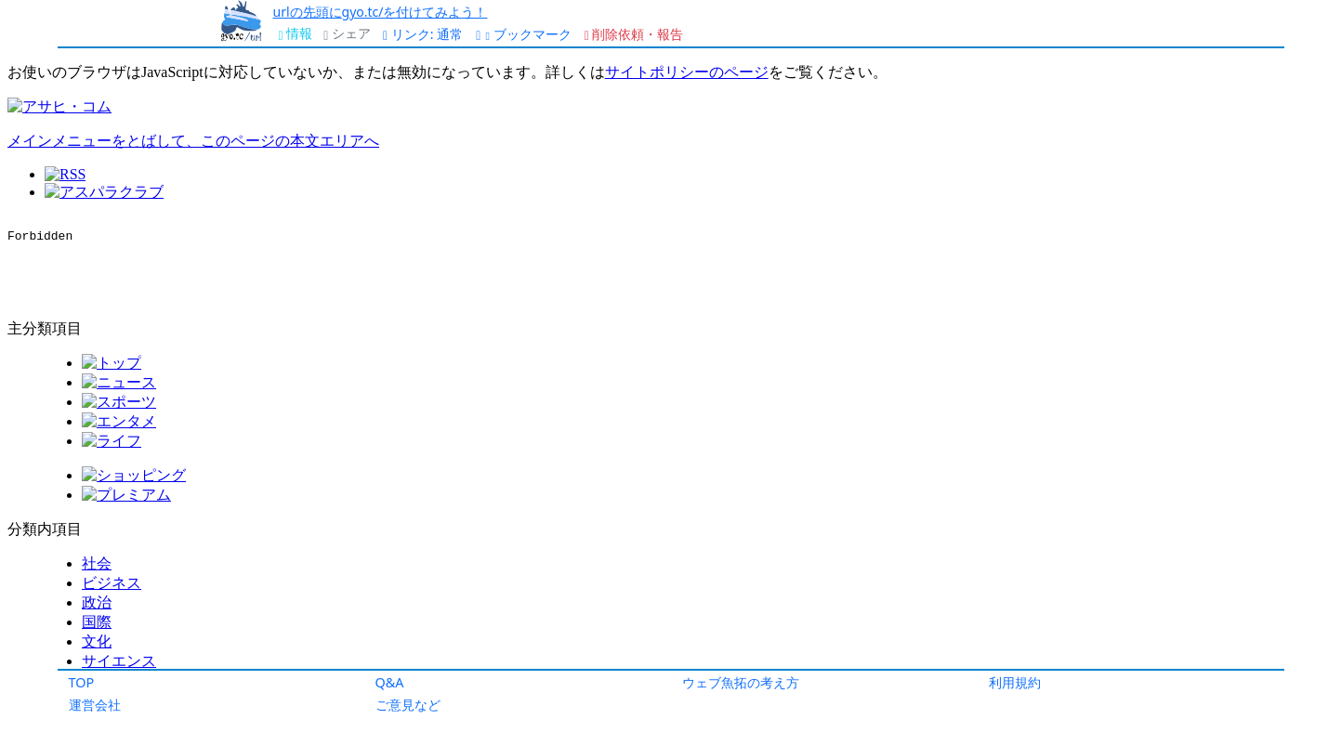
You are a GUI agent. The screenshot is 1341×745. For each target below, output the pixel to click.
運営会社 (95, 704)
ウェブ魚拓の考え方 (740, 682)
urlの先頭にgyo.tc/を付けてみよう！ (380, 11)
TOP (82, 682)
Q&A (389, 682)
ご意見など (407, 704)
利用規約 (1015, 682)
